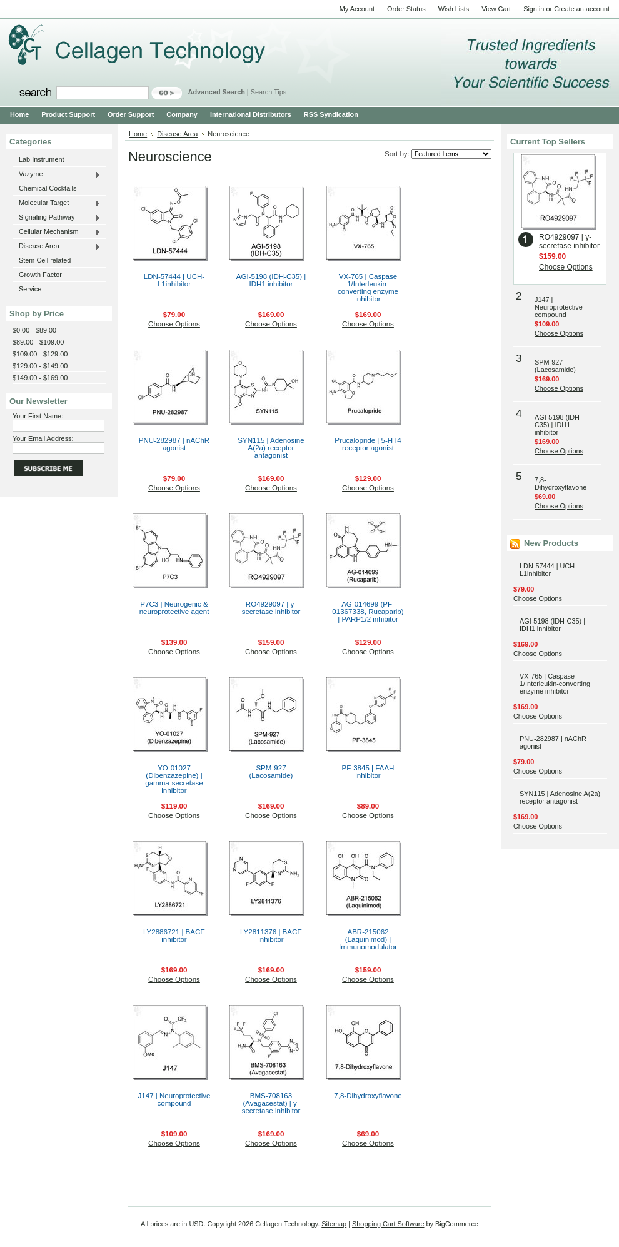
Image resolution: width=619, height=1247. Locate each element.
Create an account (582, 9)
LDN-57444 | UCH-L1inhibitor (174, 280)
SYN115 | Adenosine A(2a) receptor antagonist (271, 448)
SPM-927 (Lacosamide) (271, 771)
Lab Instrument (41, 159)
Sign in (533, 9)
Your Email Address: (43, 438)
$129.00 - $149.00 (40, 366)
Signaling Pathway (57, 217)
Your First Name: (38, 416)
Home (138, 134)
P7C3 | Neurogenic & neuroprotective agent (174, 607)
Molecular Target (57, 203)
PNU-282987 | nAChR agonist (174, 444)
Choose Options (174, 324)
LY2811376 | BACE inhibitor (271, 935)
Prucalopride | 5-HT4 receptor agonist (368, 444)
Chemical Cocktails (47, 188)
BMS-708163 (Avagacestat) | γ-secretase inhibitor (271, 1103)
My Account (357, 9)
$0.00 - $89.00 (34, 330)
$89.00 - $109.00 (38, 342)
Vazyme (57, 174)
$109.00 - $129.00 (40, 354)
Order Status (406, 9)
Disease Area (57, 246)
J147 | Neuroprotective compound (174, 1099)
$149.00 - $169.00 (40, 377)
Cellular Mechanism (57, 232)
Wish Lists (454, 9)
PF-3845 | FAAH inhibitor (368, 771)
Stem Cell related (45, 260)
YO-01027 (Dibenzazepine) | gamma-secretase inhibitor (174, 779)
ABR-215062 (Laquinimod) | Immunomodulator (368, 939)
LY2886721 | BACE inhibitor (174, 935)
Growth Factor (40, 274)
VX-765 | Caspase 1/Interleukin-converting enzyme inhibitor (368, 288)
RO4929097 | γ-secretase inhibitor (271, 607)
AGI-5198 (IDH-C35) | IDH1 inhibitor (271, 280)
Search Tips (268, 92)
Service (30, 289)
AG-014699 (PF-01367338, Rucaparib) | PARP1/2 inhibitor (367, 611)
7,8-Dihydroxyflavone (367, 1095)
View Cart (496, 9)
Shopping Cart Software (388, 1224)
